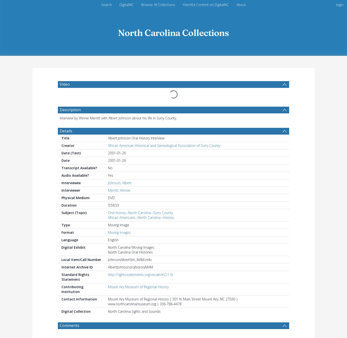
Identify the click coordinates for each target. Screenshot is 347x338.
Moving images (119, 232)
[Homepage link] (173, 31)
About (241, 4)
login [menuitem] (339, 4)
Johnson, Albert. (120, 183)
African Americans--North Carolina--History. (141, 217)
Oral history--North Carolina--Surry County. (141, 212)
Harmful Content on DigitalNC (206, 4)
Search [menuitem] (106, 4)
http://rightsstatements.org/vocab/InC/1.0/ (140, 274)
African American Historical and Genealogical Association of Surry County (164, 145)
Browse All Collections (158, 4)
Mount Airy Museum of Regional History (138, 287)
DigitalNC (126, 4)
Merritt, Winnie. (119, 190)
